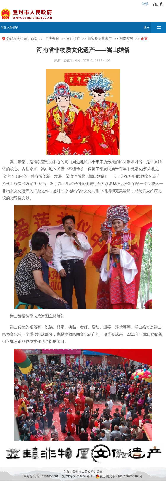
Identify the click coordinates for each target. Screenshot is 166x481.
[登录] (146, 4)
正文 (144, 38)
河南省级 (126, 38)
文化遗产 (73, 38)
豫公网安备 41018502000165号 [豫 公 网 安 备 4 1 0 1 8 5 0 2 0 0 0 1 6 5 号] (119, 476)
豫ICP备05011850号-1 (77, 476)
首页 (34, 38)
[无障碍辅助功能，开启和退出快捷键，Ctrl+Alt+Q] (158, 4)
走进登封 (52, 38)
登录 (145, 4)
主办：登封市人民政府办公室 (83, 471)
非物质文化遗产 (100, 38)
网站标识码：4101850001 (41, 476)
